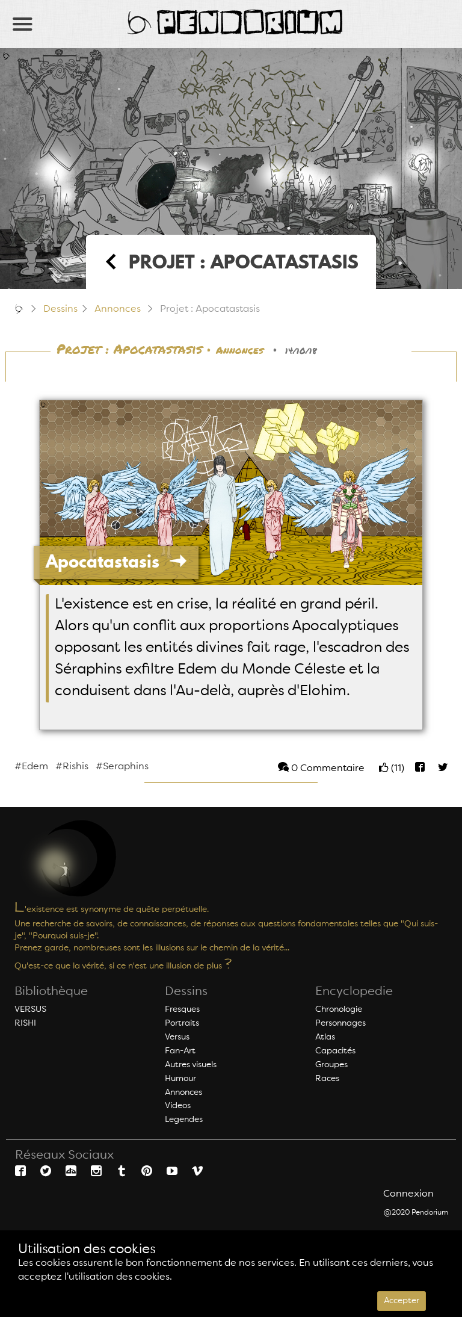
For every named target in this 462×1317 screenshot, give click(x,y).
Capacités (335, 1051)
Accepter (401, 1301)
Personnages (340, 1023)
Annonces (117, 309)
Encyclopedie (354, 992)
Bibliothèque (51, 992)
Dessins (60, 309)
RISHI (25, 1023)
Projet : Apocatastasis (129, 349)
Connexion (408, 1194)
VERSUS (30, 1009)
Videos (178, 1106)
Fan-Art (180, 1051)
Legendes (184, 1119)
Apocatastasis (116, 561)
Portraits (182, 1023)
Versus (177, 1037)
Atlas (325, 1037)
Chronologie (338, 1009)
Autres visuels (191, 1065)
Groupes (331, 1065)
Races (327, 1078)
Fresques (182, 1009)
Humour (180, 1078)
